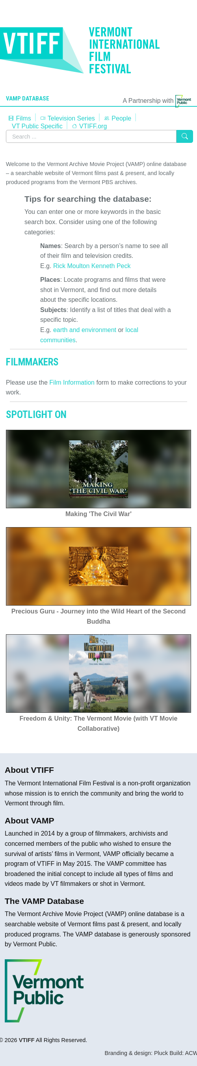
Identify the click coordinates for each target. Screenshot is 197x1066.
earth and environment (84, 330)
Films (19, 118)
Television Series (67, 118)
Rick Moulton (71, 266)
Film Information (72, 382)
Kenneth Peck (111, 266)
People (117, 118)
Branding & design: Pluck (136, 1053)
